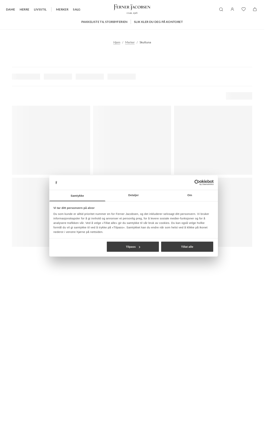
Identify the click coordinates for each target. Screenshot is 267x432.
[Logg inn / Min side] (232, 9)
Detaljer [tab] (133, 194)
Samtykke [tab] (77, 195)
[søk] (221, 9)
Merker (62, 9)
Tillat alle (187, 246)
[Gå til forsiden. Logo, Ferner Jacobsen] (132, 9)
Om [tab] (189, 194)
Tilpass (133, 246)
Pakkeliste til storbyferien (104, 21)
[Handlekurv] (254, 9)
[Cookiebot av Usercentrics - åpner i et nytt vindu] (197, 182)
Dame (10, 9)
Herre (24, 9)
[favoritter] (243, 9)
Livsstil (40, 9)
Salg (77, 9)
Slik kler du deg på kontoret (158, 21)
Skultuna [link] (145, 42)
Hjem (116, 42)
